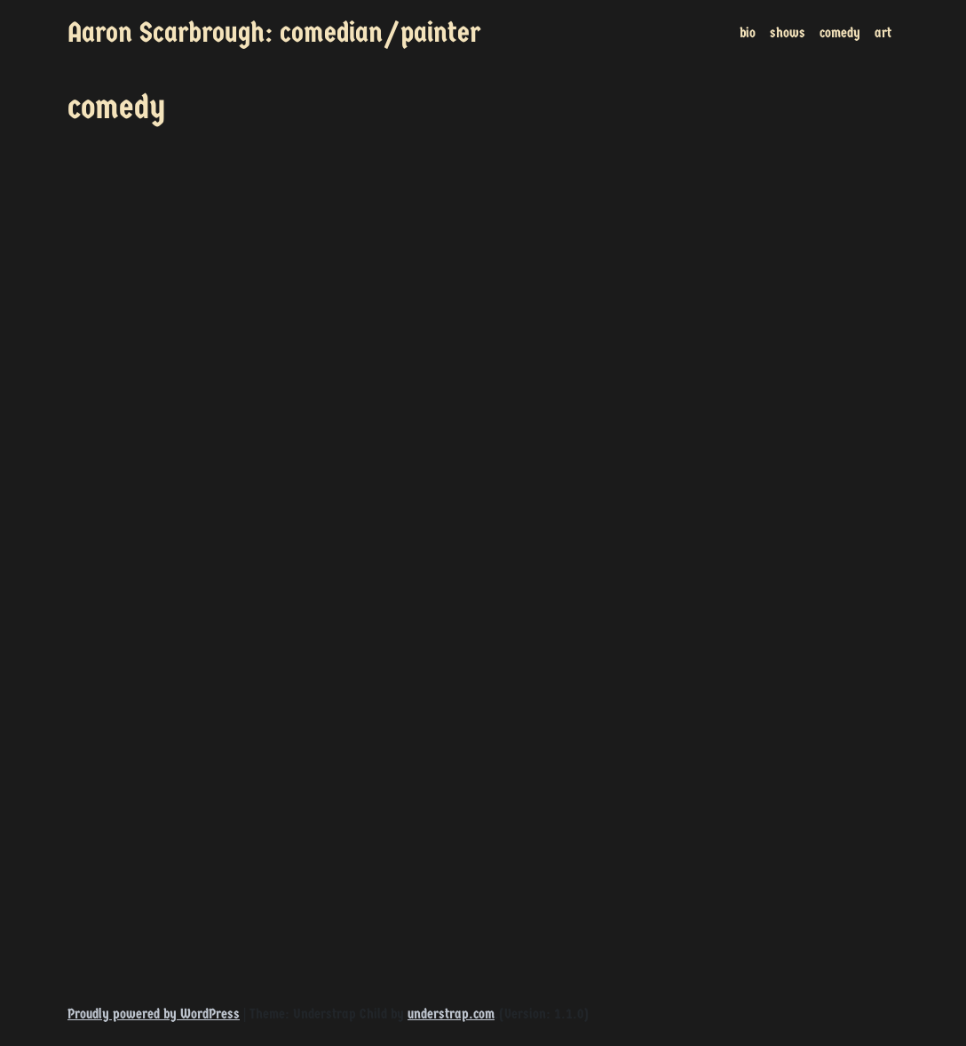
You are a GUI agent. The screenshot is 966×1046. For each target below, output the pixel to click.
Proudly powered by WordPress (153, 1013)
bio (748, 32)
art (883, 32)
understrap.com (451, 1013)
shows (787, 32)
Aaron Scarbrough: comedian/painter (273, 32)
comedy (840, 32)
